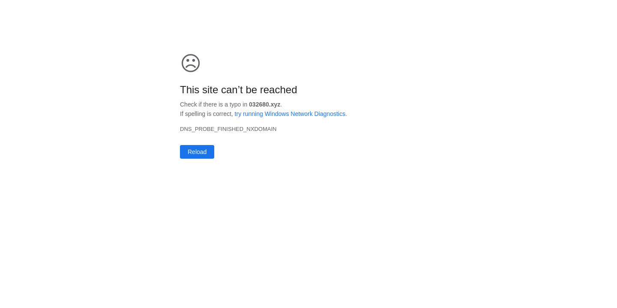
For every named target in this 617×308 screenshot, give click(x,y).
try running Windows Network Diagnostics (290, 113)
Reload (197, 151)
